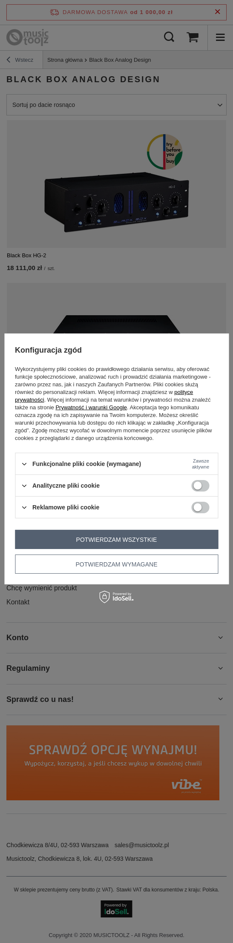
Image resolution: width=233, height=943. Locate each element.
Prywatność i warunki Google (91, 407)
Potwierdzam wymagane (116, 564)
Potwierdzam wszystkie (116, 539)
